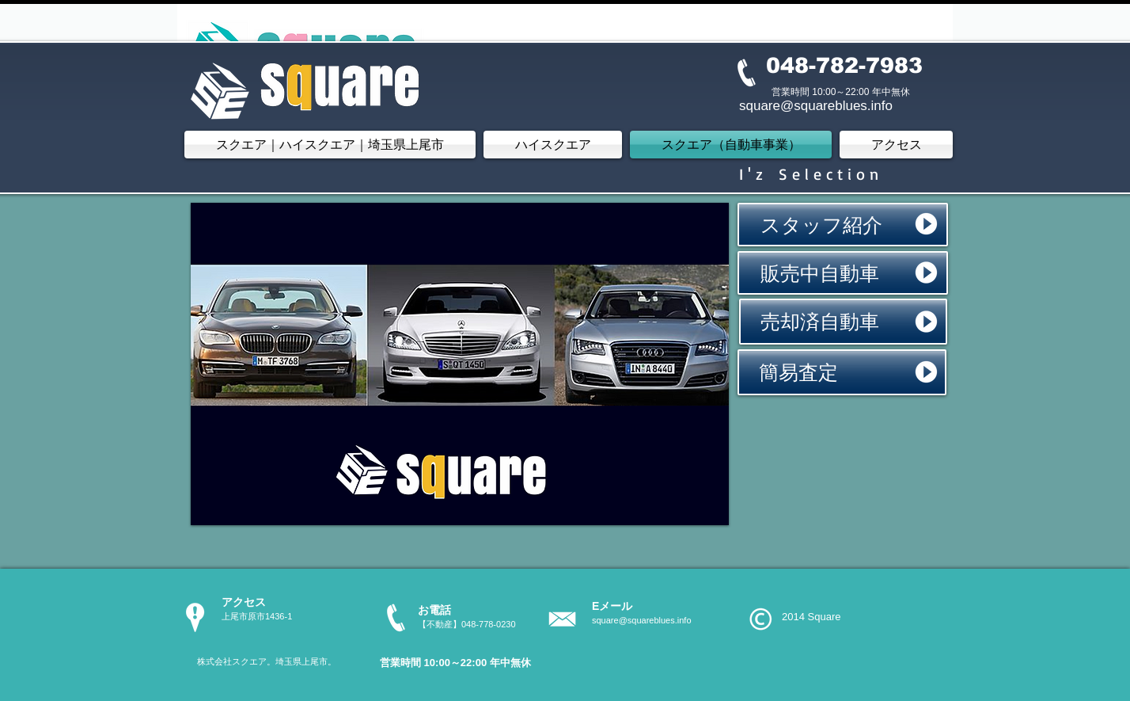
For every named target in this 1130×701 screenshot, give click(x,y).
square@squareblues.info (642, 620)
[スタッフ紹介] (843, 224)
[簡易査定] (842, 372)
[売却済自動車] (843, 322)
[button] (460, 364)
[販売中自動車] (843, 273)
